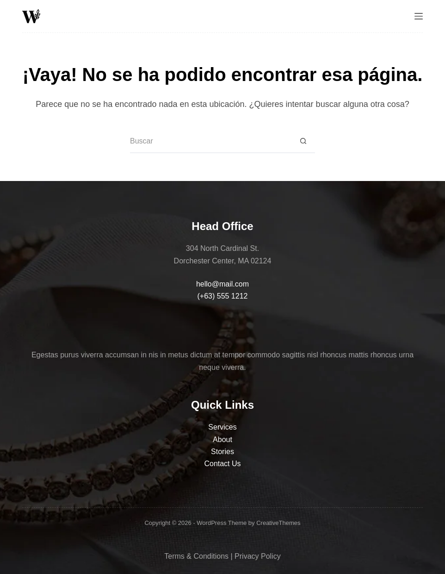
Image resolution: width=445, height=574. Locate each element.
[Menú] (418, 16)
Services (222, 427)
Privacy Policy (258, 556)
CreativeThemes (278, 522)
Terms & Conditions (196, 556)
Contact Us (222, 464)
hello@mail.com (222, 284)
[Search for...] (211, 141)
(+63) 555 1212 (222, 296)
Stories (222, 451)
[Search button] (303, 141)
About (222, 439)
